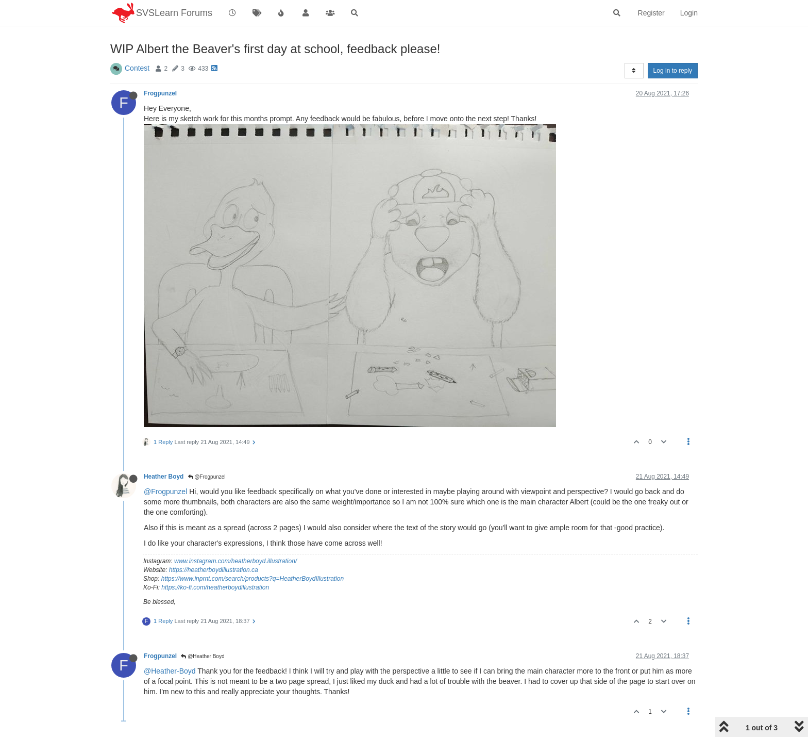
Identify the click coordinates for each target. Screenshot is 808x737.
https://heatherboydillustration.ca (213, 570)
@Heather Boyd (202, 656)
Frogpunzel (160, 93)
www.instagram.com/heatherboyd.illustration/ (235, 561)
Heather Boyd (163, 476)
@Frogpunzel (207, 477)
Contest (137, 68)
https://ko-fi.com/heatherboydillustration (215, 587)
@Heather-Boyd (170, 671)
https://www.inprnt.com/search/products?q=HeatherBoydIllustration (252, 578)
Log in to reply (672, 70)
